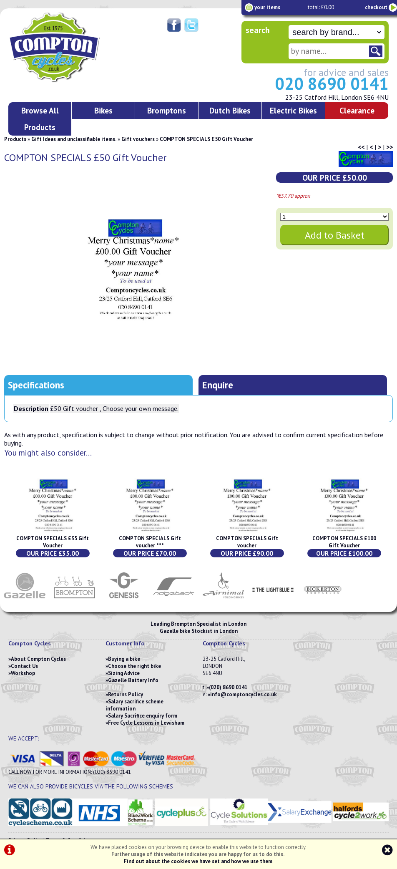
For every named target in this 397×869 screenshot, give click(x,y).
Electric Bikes (293, 110)
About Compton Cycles (38, 658)
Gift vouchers (138, 139)
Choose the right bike (134, 666)
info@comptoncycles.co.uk (243, 694)
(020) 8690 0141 (228, 687)
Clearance (356, 110)
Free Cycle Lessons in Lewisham (146, 722)
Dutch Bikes (230, 110)
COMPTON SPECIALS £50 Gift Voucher (206, 139)
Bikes (103, 110)
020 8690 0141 (332, 83)
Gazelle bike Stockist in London (199, 631)
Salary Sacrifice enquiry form (142, 715)
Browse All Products (40, 118)
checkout (376, 7)
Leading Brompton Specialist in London (198, 623)
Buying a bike (124, 658)
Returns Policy (125, 694)
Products (15, 139)
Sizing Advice (124, 673)
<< (361, 147)
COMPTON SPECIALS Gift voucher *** (150, 542)
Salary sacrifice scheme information (134, 705)
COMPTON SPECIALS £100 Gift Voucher (344, 542)
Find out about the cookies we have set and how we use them (198, 861)
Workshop (23, 673)
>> (389, 147)
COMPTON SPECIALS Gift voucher (247, 542)
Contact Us (24, 666)
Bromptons (166, 110)
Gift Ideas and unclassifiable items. (73, 139)
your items (267, 7)
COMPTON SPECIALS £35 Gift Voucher (52, 542)
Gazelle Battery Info (133, 680)
